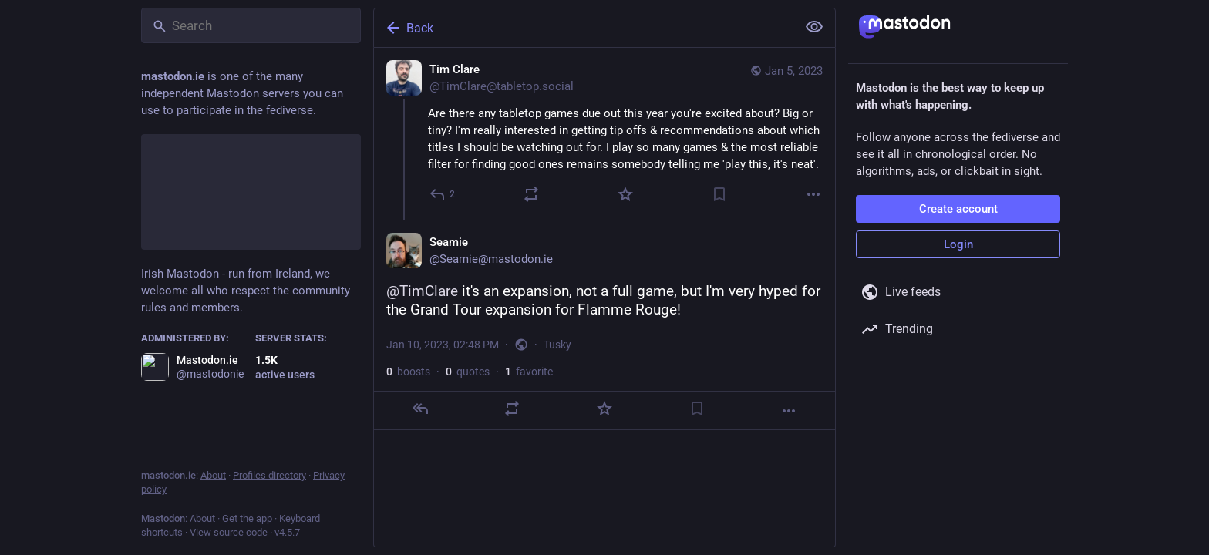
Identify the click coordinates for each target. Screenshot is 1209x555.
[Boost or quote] (531, 194)
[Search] (251, 25)
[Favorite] (625, 194)
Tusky (557, 344)
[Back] (583, 27)
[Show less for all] (814, 26)
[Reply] (443, 194)
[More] (813, 194)
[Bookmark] (719, 194)
